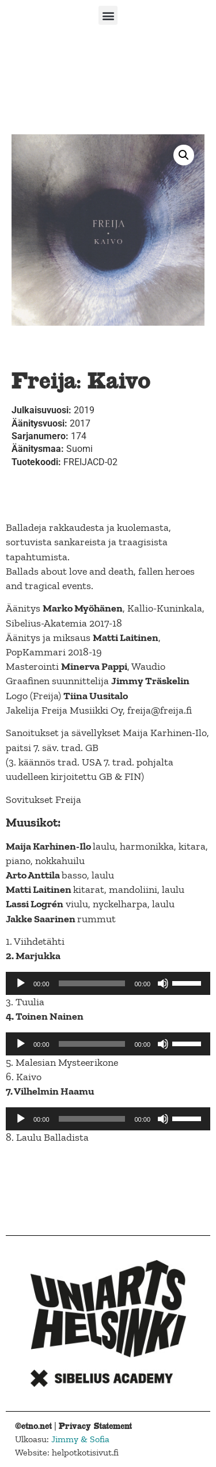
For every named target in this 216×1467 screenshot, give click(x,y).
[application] (108, 983)
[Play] (20, 983)
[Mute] (163, 983)
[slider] (92, 983)
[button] (108, 15)
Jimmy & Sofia (80, 1439)
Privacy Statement (95, 1425)
